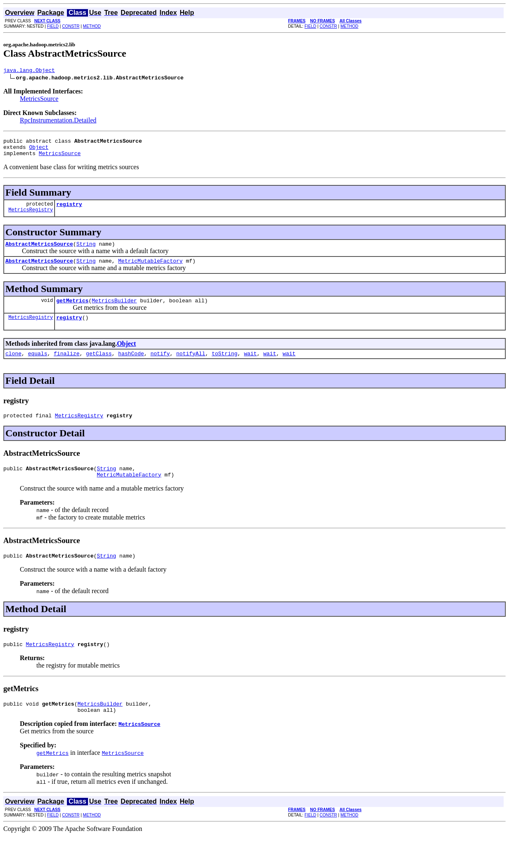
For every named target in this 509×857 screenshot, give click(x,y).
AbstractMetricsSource (39, 251)
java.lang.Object (29, 71)
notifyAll (190, 365)
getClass (99, 365)
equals (38, 365)
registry (69, 210)
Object (38, 150)
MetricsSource (39, 99)
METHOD (92, 26)
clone (13, 365)
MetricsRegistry (30, 216)
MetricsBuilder (114, 310)
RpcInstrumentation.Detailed (58, 121)
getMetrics (72, 310)
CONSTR (70, 26)
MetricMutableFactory (150, 269)
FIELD (53, 26)
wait (250, 365)
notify (160, 365)
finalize (66, 365)
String (86, 251)
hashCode (131, 365)
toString (224, 365)
